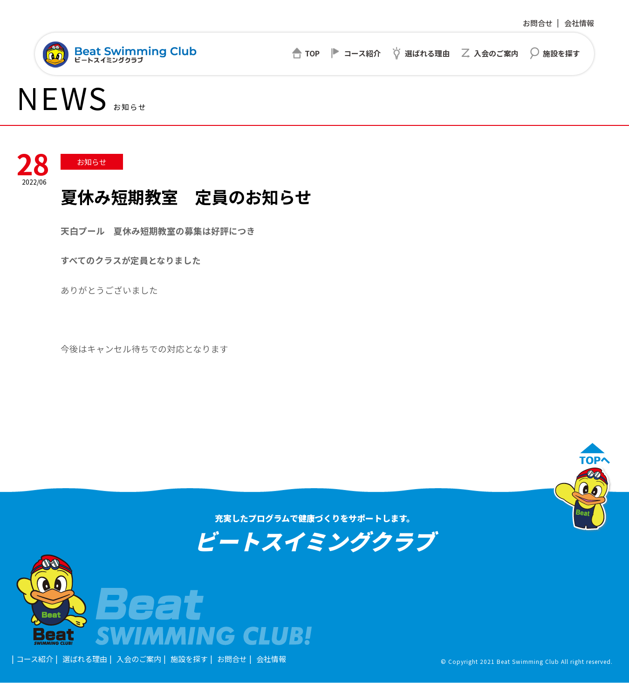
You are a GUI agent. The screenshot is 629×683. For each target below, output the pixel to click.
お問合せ (538, 22)
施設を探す (189, 658)
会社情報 (579, 22)
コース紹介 (34, 658)
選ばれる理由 (84, 658)
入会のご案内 (138, 658)
